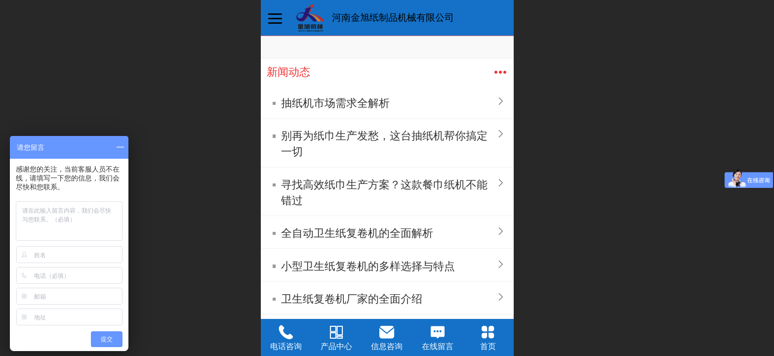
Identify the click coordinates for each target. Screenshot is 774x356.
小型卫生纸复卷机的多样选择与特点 (368, 266)
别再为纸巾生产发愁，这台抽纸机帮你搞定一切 (384, 144)
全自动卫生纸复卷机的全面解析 (357, 233)
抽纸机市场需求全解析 (335, 103)
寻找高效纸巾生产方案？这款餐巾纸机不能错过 (384, 192)
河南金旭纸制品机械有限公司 (393, 17)
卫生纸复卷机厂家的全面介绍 (351, 299)
